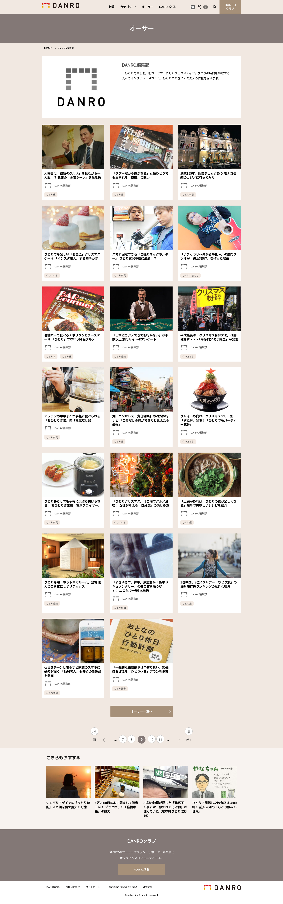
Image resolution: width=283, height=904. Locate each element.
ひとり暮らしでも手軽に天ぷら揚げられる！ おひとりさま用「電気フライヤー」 (72, 503)
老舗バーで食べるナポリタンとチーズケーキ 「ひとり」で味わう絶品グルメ (72, 337)
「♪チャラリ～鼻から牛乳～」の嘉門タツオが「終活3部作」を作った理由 (208, 256)
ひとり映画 (120, 607)
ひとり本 (51, 356)
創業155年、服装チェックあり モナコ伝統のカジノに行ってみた (208, 175)
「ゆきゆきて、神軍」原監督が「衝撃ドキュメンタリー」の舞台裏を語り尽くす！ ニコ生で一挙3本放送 (140, 586)
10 (151, 740)
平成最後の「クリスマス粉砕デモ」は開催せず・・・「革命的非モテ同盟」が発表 (209, 337)
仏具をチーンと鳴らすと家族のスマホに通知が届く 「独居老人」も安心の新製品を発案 (72, 671)
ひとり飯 (51, 194)
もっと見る (141, 869)
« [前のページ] (103, 740)
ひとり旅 (118, 194)
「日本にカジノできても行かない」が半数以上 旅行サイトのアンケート (140, 337)
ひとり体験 (188, 194)
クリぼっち (52, 275)
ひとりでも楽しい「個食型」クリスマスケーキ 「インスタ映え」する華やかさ (72, 256)
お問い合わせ (73, 887)
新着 (111, 7)
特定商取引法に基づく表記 (123, 887)
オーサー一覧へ (142, 711)
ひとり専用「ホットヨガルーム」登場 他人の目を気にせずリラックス (72, 584)
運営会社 (147, 887)
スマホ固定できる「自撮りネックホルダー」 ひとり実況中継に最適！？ (140, 256)
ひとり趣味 (120, 356)
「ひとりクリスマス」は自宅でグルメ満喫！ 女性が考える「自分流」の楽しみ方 (140, 503)
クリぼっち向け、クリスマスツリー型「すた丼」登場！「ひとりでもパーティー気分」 (208, 420)
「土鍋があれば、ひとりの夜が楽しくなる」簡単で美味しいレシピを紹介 (208, 503)
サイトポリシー (94, 887)
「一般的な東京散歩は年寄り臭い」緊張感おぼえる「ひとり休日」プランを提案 (140, 669)
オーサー (147, 7)
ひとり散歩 (120, 688)
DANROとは (167, 7)
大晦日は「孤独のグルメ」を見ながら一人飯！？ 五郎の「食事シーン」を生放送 (72, 175)
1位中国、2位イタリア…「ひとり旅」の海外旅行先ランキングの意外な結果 (208, 584)
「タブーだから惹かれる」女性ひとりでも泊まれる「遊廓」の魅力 (140, 175)
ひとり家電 (120, 275)
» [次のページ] (179, 740)
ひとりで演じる (190, 275)
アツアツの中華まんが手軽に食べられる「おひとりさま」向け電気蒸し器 (72, 418)
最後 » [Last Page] (188, 732)
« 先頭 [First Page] (94, 732)
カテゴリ (128, 7)
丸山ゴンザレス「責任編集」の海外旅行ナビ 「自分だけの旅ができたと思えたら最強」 (140, 420)
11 (160, 740)
